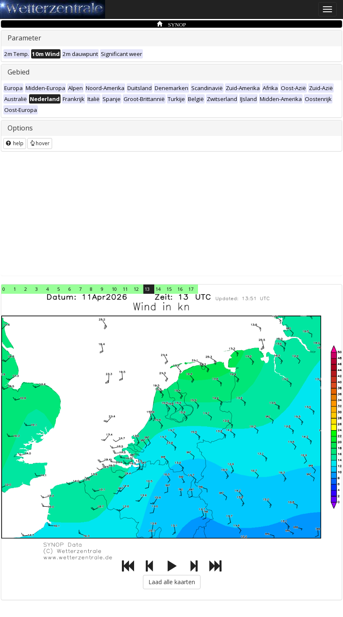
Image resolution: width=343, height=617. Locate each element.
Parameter (24, 38)
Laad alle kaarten (171, 582)
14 (158, 289)
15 (169, 289)
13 (147, 289)
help (15, 143)
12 (136, 289)
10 (114, 289)
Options (20, 128)
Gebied (18, 72)
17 (190, 289)
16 (179, 289)
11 (125, 289)
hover (40, 143)
